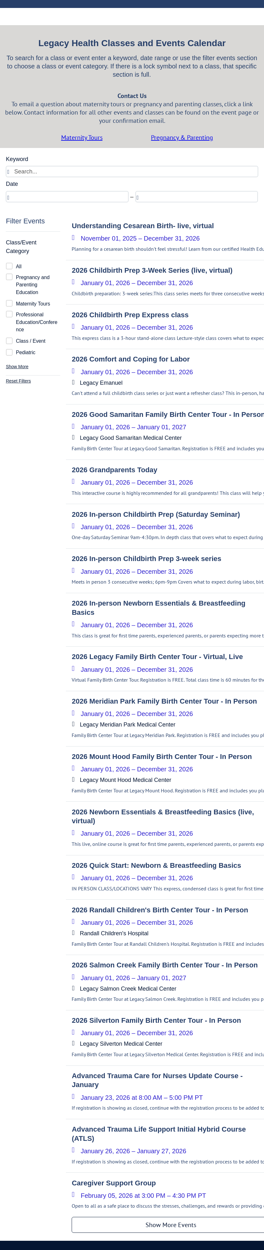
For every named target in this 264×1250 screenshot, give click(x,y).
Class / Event (31, 341)
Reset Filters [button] (18, 380)
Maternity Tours (33, 303)
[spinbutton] (67, 196)
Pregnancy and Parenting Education (33, 285)
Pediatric (25, 352)
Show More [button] (17, 366)
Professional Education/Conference (36, 322)
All (19, 266)
